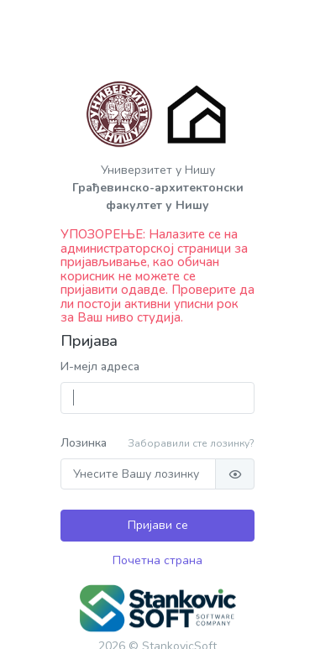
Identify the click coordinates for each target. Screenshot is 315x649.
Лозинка (83, 443)
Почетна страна (157, 560)
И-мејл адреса (99, 366)
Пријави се (158, 525)
